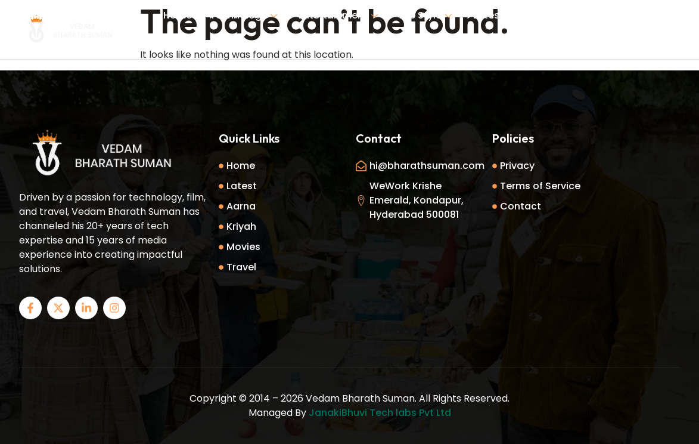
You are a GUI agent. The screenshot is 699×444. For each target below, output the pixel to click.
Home (177, 15)
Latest (488, 15)
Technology (243, 15)
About (536, 15)
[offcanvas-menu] (675, 30)
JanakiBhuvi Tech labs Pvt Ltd (380, 413)
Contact (357, 44)
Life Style (425, 15)
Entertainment (338, 15)
